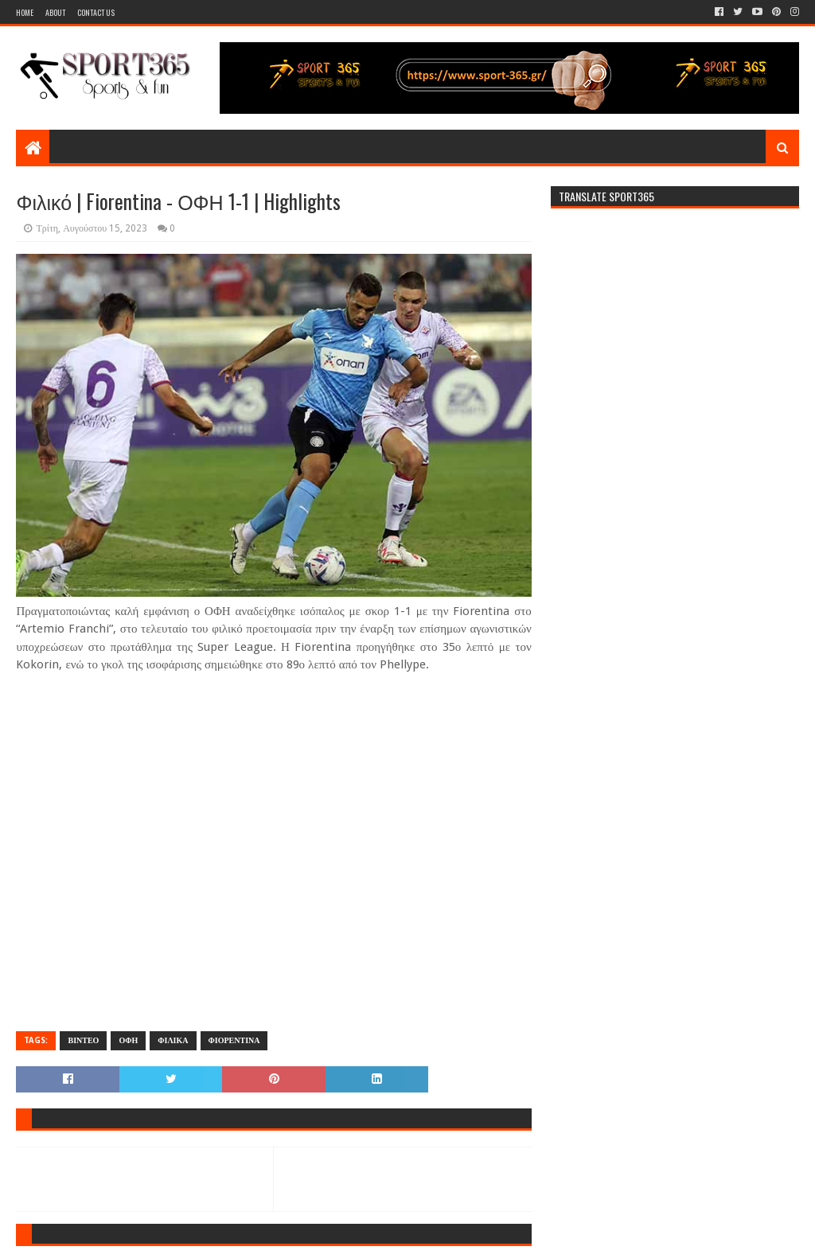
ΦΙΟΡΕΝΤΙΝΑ (234, 1040)
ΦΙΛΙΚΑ (173, 1040)
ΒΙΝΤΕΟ (83, 1040)
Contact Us (96, 12)
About (55, 12)
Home (24, 12)
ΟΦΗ (128, 1040)
